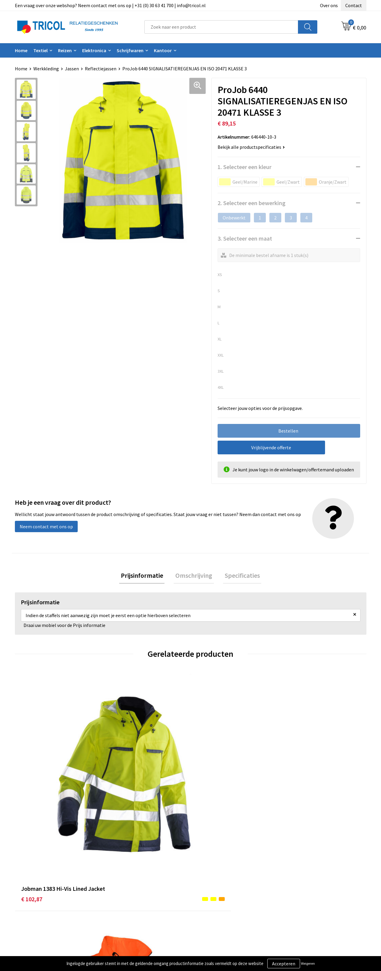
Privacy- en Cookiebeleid (310, 879)
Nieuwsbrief (123, 879)
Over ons (329, 5)
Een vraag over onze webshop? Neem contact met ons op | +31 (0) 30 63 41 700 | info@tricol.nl (110, 5)
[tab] (145, 576)
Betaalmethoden (215, 879)
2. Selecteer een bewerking (251, 203)
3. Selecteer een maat (245, 238)
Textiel (40, 50)
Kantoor (163, 50)
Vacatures (121, 897)
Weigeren (308, 963)
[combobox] (221, 27)
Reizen (65, 50)
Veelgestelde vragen (131, 888)
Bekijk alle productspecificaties (251, 147)
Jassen (72, 69)
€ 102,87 (31, 780)
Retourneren (211, 888)
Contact (353, 5)
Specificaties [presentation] (238, 576)
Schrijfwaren (130, 50)
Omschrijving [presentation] (193, 576)
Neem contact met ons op (46, 526)
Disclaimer (296, 888)
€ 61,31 (118, 780)
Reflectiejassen (100, 69)
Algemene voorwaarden (309, 870)
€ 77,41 (294, 780)
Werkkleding (46, 69)
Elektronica (94, 50)
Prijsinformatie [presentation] (145, 576)
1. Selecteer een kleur (244, 167)
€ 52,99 (206, 780)
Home (21, 50)
